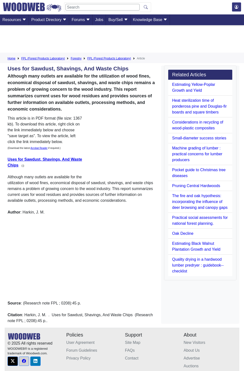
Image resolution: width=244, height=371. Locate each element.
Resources (14, 20)
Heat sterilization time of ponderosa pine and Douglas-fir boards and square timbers (199, 106)
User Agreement (80, 342)
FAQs (130, 350)
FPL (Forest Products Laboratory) (43, 58)
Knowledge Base (150, 20)
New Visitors (194, 342)
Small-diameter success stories (199, 138)
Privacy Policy (78, 358)
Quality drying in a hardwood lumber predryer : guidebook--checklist (198, 265)
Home (11, 58)
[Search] (103, 7)
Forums (81, 20)
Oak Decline (182, 233)
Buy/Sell (118, 20)
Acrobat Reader (38, 148)
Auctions (191, 366)
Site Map (132, 342)
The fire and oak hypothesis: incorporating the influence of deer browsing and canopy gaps (200, 202)
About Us (192, 350)
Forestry (76, 58)
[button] (13, 361)
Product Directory (49, 20)
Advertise (192, 358)
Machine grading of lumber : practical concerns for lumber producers (197, 154)
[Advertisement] (122, 40)
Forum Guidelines (81, 350)
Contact (131, 358)
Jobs (99, 20)
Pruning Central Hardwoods (196, 186)
